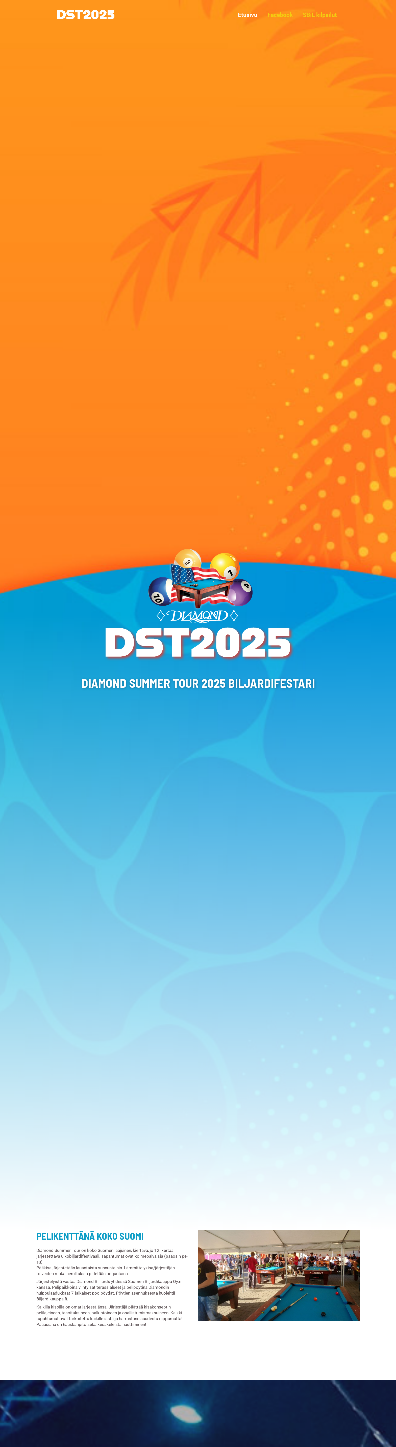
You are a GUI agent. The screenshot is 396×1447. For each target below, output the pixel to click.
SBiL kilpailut (319, 15)
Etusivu (244, 15)
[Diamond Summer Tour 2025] (86, 14)
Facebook (277, 15)
